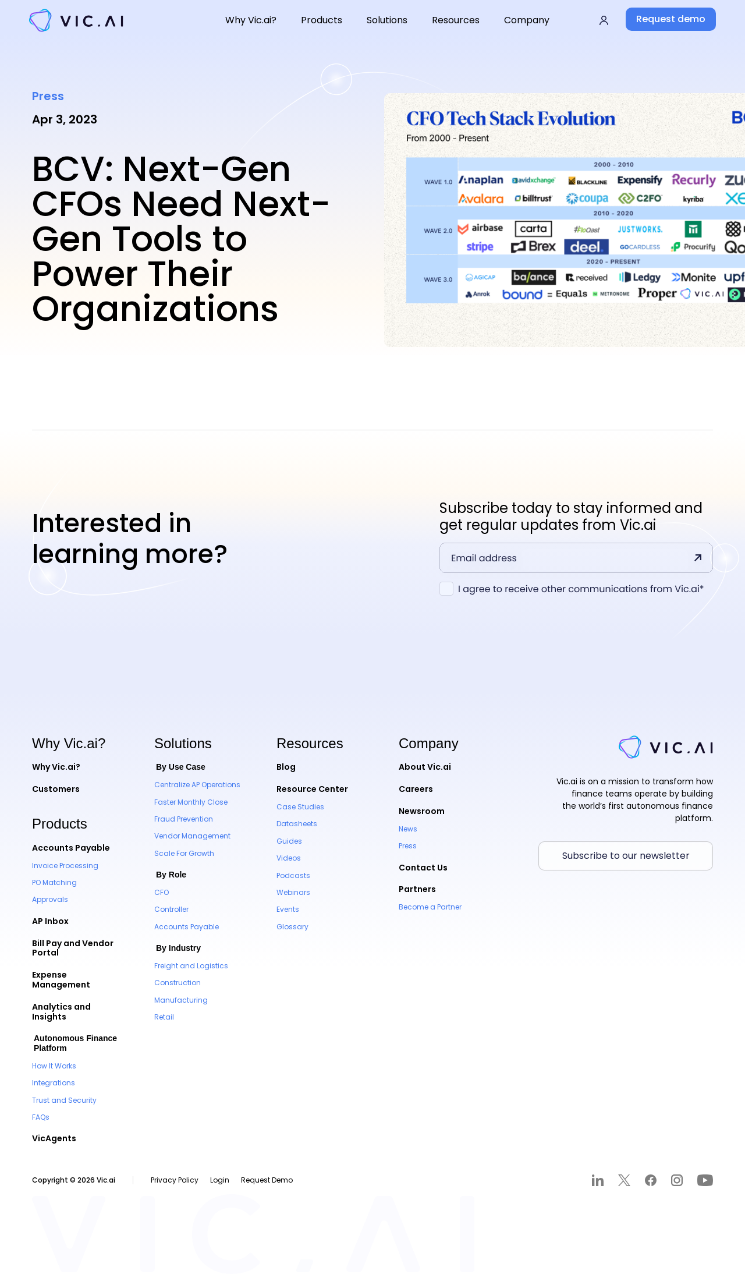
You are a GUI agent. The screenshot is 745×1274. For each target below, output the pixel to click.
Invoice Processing (65, 865)
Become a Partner (430, 907)
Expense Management (61, 979)
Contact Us (423, 867)
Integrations (53, 1083)
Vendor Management (192, 836)
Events (287, 909)
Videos (288, 858)
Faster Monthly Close (191, 802)
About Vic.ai (425, 767)
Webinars (293, 892)
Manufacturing (181, 1000)
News (408, 829)
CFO (161, 892)
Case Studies (300, 807)
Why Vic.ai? (56, 767)
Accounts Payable (71, 848)
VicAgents (54, 1138)
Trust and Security (64, 1100)
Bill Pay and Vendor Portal (72, 948)
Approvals (50, 899)
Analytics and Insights (61, 1011)
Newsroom (422, 811)
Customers (56, 789)
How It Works (54, 1066)
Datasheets (296, 824)
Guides (289, 841)
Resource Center (312, 789)
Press (408, 846)
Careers (416, 789)
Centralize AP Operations (197, 785)
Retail (164, 1017)
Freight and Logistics (191, 966)
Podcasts (293, 875)
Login (219, 1180)
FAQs (40, 1117)
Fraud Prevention (183, 819)
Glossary (292, 927)
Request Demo (267, 1180)
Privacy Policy (174, 1180)
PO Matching (54, 882)
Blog (286, 767)
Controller (171, 909)
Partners (417, 889)
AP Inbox (50, 921)
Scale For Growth (184, 853)
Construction (177, 983)
